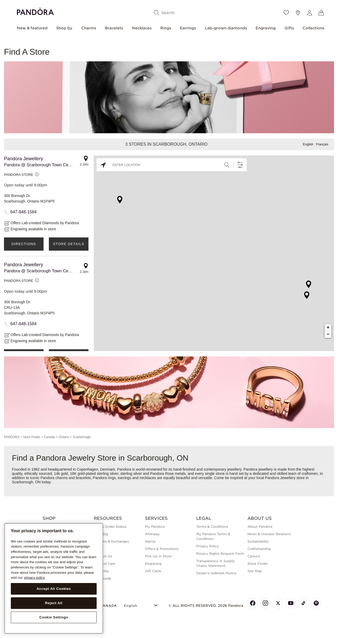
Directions (23, 244)
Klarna (150, 541)
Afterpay (152, 534)
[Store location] (298, 13)
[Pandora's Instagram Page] (265, 603)
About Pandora (259, 527)
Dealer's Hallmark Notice (216, 573)
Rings (165, 28)
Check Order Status (110, 527)
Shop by (64, 28)
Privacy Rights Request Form (220, 554)
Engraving (266, 28)
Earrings (188, 28)
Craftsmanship (259, 549)
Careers (253, 556)
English (308, 144)
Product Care (104, 564)
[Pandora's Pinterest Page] (316, 603)
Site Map (254, 571)
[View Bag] (321, 13)
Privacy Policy (207, 546)
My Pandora (155, 527)
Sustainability (258, 541)
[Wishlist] (286, 13)
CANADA (105, 606)
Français (322, 144)
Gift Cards (153, 571)
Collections (313, 28)
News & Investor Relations (269, 534)
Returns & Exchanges (111, 541)
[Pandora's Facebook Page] (252, 603)
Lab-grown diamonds (226, 28)
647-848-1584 (23, 212)
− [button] (328, 334)
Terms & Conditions (212, 527)
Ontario (64, 437)
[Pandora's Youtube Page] (290, 603)
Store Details (68, 244)
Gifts (289, 28)
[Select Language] (141, 605)
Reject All (54, 603)
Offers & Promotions (162, 549)
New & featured (32, 28)
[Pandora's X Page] (278, 603)
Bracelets (114, 28)
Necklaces (142, 28)
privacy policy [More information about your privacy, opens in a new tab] (34, 578)
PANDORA (11, 437)
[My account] (309, 13)
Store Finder (31, 437)
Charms (88, 28)
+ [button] (328, 327)
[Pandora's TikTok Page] (303, 603)
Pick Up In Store (158, 556)
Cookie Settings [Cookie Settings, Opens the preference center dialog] (53, 617)
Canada (49, 437)
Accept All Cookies (53, 589)
